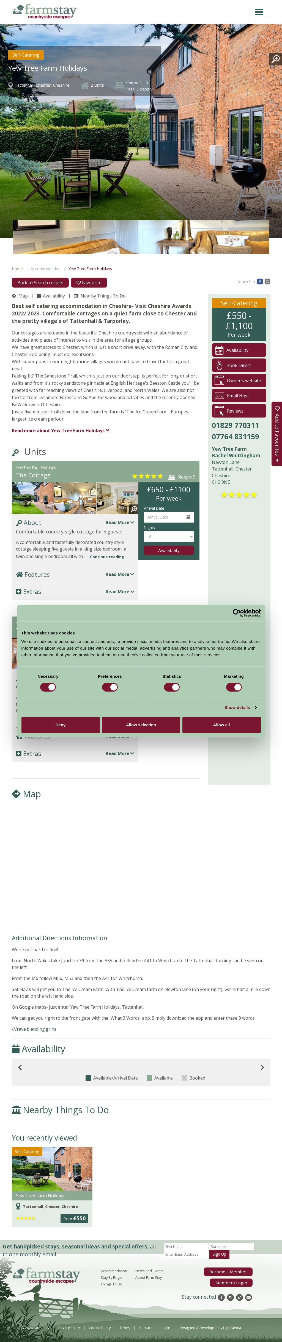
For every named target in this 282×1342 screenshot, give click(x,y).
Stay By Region (113, 1277)
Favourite (89, 283)
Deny (61, 724)
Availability (51, 296)
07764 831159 (235, 437)
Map (20, 296)
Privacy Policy (69, 1327)
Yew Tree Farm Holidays (58, 430)
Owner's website (238, 380)
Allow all (221, 724)
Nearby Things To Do (100, 296)
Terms (125, 1327)
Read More (120, 522)
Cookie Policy (100, 1327)
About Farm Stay (148, 1277)
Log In (165, 1327)
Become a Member (231, 1271)
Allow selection (141, 724)
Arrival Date (154, 508)
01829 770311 (235, 425)
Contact (145, 1327)
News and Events (149, 1270)
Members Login (234, 1280)
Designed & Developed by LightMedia (210, 1327)
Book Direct (233, 365)
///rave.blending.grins (34, 1029)
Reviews (229, 411)
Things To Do (111, 1284)
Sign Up (219, 1254)
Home (17, 268)
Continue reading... (109, 556)
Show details (237, 707)
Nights (149, 527)
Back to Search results (40, 283)
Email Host (232, 395)
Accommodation (46, 268)
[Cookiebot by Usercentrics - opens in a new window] (237, 613)
